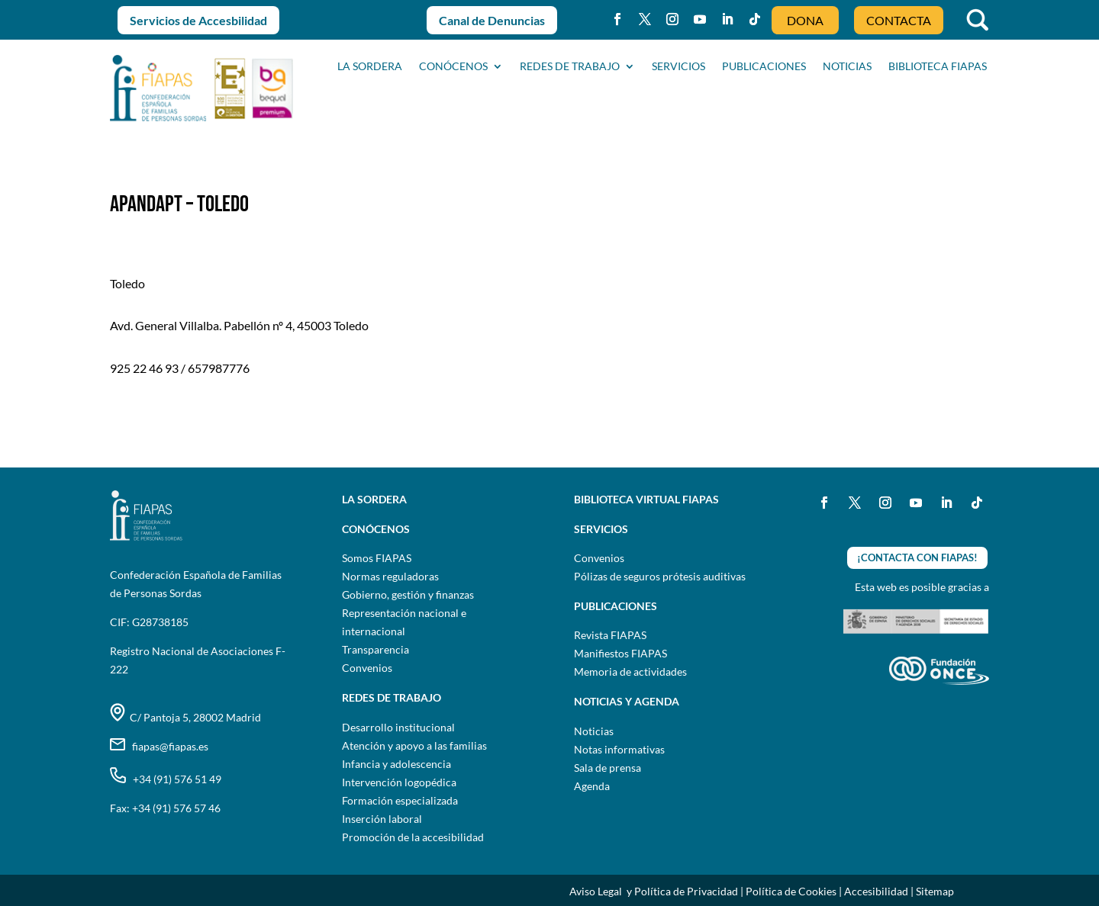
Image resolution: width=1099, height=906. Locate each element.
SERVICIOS (678, 66)
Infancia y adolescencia (396, 763)
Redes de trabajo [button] (570, 66)
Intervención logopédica (399, 782)
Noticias (594, 730)
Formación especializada (400, 800)
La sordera (369, 66)
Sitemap (935, 891)
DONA (805, 20)
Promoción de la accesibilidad (413, 836)
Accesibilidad (876, 891)
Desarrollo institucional (398, 727)
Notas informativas (619, 749)
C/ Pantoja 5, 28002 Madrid (185, 717)
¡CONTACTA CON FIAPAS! (917, 557)
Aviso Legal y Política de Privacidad (653, 891)
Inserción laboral (382, 818)
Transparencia (375, 649)
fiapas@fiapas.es (159, 746)
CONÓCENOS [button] (453, 66)
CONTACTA (898, 20)
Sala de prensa (607, 767)
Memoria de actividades (630, 671)
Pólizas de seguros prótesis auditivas (660, 576)
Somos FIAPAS (376, 557)
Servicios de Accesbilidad (198, 20)
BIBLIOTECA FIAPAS (937, 66)
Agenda (592, 785)
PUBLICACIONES (764, 66)
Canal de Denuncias (492, 20)
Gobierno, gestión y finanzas (408, 594)
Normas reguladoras (390, 576)
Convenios (367, 667)
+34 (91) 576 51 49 (165, 779)
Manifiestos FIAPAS (620, 653)
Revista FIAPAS (610, 634)
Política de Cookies (791, 891)
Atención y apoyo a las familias (414, 745)
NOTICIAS (847, 66)
